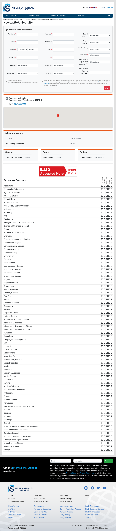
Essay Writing (13, 506)
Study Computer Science (94, 509)
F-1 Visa (11, 512)
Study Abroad (39, 518)
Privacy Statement (87, 473)
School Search (11, 16)
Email (13, 42)
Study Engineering (92, 506)
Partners (11, 499)
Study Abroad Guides (16, 501)
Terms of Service (66, 501)
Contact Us (38, 496)
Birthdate (12, 57)
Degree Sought (85, 42)
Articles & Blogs (66, 499)
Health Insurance (91, 515)
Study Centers (34, 16)
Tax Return (89, 518)
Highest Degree (85, 35)
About (10, 496)
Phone (12, 50)
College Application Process (70, 509)
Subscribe (108, 461)
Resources (81, 16)
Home (5, 19)
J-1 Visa (11, 509)
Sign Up (103, 7)
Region (48, 73)
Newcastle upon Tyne (46, 19)
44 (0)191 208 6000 (18, 104)
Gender (12, 65)
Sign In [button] (109, 7)
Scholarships (39, 506)
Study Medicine (65, 518)
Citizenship (11, 73)
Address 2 (48, 42)
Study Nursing (65, 515)
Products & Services (58, 16)
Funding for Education (42, 509)
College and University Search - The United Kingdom (21, 19)
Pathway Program (66, 512)
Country (48, 65)
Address (48, 34)
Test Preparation (14, 515)
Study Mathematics (92, 512)
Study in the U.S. (40, 512)
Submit (107, 88)
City (49, 50)
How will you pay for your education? (83, 62)
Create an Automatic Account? (15, 80)
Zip (50, 57)
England (38, 19)
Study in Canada (40, 515)
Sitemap (88, 496)
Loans (10, 518)
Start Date (83, 55)
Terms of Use (101, 82)
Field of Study (83, 48)
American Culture (66, 506)
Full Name (11, 34)
